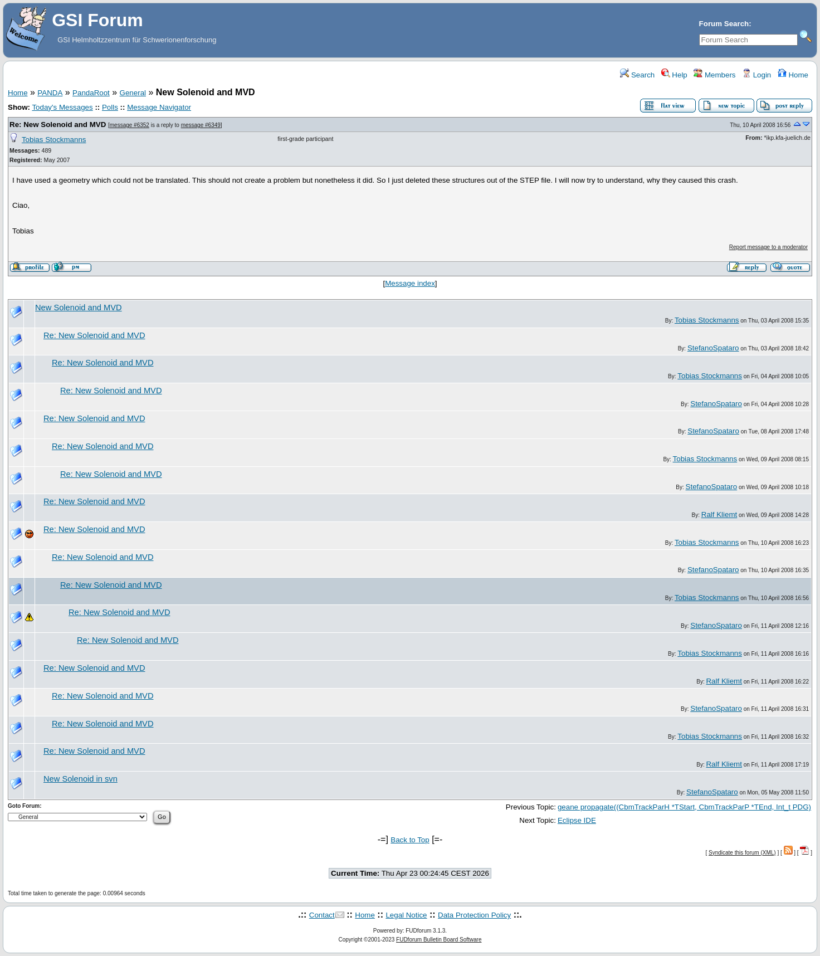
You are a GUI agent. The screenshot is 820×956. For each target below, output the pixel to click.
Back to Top (410, 840)
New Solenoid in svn (80, 778)
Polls (110, 107)
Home (793, 75)
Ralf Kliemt (719, 514)
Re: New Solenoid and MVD (57, 124)
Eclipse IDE (577, 820)
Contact (322, 915)
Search (637, 75)
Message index (410, 283)
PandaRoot (91, 93)
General (133, 93)
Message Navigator (159, 107)
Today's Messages (62, 107)
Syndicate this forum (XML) (742, 853)
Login (756, 75)
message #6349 (201, 125)
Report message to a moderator (768, 247)
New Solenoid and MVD (78, 307)
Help (674, 75)
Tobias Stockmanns (54, 139)
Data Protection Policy (474, 915)
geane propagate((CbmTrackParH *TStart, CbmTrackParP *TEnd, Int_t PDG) (684, 807)
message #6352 (129, 125)
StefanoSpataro (713, 348)
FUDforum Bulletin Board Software (438, 940)
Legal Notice (406, 915)
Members (714, 75)
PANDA (49, 93)
